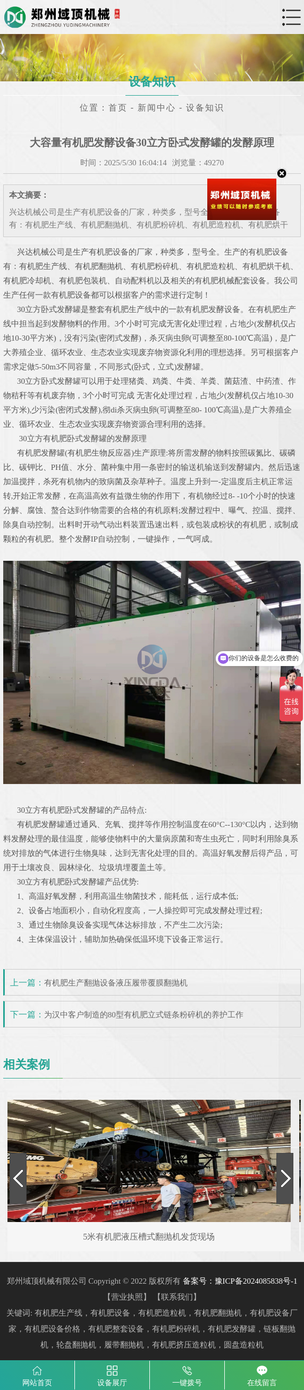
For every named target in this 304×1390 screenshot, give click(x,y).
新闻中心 (157, 107)
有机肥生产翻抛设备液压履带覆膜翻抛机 (116, 983)
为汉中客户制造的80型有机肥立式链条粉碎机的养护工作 (143, 1014)
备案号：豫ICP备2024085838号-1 (240, 1281)
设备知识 (205, 107)
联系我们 (177, 1297)
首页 (118, 107)
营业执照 (127, 1297)
